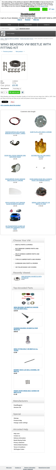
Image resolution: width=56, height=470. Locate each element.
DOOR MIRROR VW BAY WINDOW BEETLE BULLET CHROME (15, 179)
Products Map (18, 420)
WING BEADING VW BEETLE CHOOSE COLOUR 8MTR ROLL (26, 308)
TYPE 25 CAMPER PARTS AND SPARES (28, 259)
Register (27, 19)
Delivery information (20, 438)
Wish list (36, 19)
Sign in (20, 19)
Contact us (17, 436)
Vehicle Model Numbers (21, 445)
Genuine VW (17, 407)
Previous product (6, 51)
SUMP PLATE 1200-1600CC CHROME (41, 132)
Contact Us (46, 24)
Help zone (17, 433)
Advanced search (24, 28)
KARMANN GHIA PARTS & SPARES (26, 263)
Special (43, 6)
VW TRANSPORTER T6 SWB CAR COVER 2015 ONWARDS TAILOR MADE (15, 227)
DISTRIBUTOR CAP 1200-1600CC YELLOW (40, 156)
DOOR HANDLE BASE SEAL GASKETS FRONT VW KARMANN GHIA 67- (41, 179)
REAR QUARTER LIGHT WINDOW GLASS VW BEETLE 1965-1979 (15, 203)
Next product (20, 51)
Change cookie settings (21, 422)
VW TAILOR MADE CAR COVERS (25, 267)
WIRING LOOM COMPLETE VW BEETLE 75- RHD (41, 203)
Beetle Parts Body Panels (26, 38)
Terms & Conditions (19, 447)
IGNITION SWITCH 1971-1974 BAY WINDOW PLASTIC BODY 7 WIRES (15, 132)
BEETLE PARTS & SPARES (12, 38)
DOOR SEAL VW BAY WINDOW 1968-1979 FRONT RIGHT (15, 156)
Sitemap (16, 418)
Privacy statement (19, 442)
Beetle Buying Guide (20, 440)
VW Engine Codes (19, 449)
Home (2, 38)
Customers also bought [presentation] (28, 111)
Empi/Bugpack (18, 405)
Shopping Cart (28, 24)
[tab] (28, 111)
